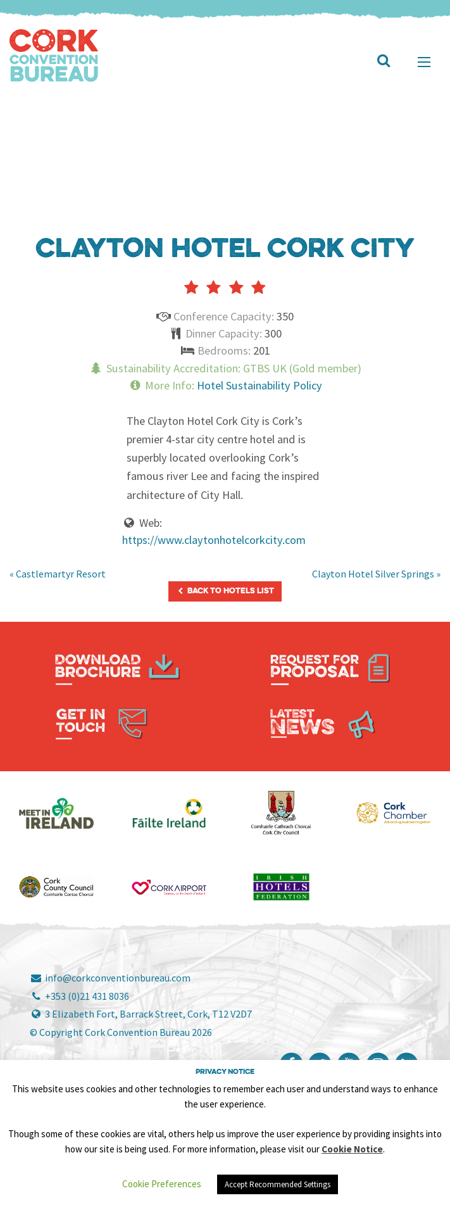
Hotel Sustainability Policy (259, 385)
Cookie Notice (352, 1149)
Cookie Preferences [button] (161, 1184)
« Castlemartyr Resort (57, 573)
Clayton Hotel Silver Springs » (376, 573)
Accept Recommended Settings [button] (277, 1184)
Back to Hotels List (224, 591)
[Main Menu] (424, 62)
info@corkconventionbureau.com (110, 977)
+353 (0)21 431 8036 (79, 996)
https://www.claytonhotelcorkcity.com (214, 540)
